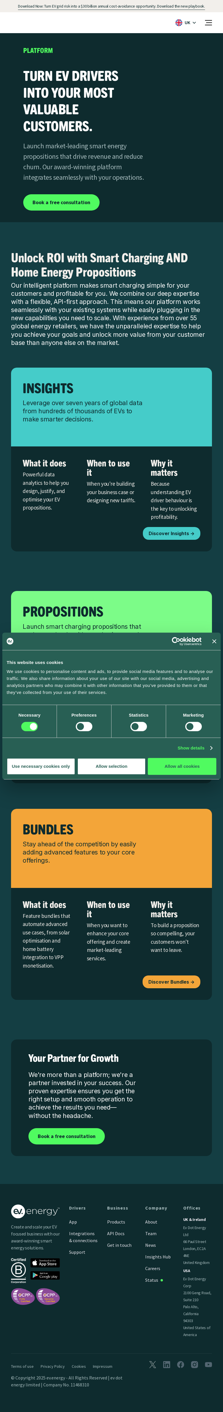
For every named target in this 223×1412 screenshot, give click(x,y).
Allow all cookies (182, 766)
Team (151, 1233)
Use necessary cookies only (41, 766)
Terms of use (22, 1366)
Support (77, 1252)
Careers (152, 1268)
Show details (191, 747)
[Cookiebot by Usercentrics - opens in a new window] (176, 641)
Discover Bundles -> (171, 982)
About (151, 1222)
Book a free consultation (61, 202)
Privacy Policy (53, 1366)
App (73, 1222)
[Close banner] (214, 641)
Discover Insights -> (172, 533)
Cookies (79, 1366)
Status (151, 1280)
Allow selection (111, 766)
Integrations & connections (83, 1237)
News (150, 1245)
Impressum (102, 1366)
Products (116, 1222)
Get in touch (119, 1245)
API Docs (116, 1233)
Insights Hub (158, 1257)
